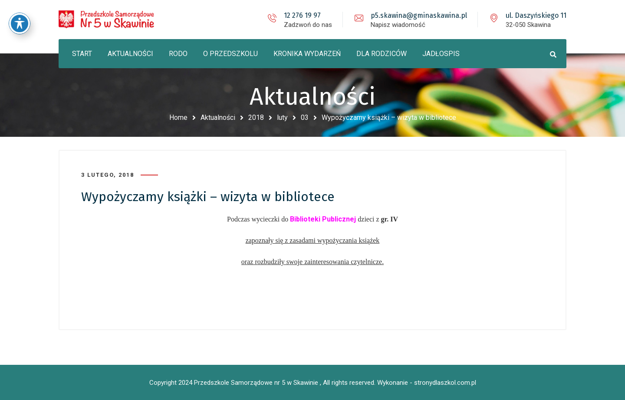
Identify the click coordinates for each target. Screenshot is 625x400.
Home (178, 117)
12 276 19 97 (302, 15)
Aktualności (218, 117)
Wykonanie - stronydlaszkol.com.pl (426, 383)
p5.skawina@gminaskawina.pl (419, 15)
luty (282, 117)
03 (305, 117)
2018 (256, 117)
